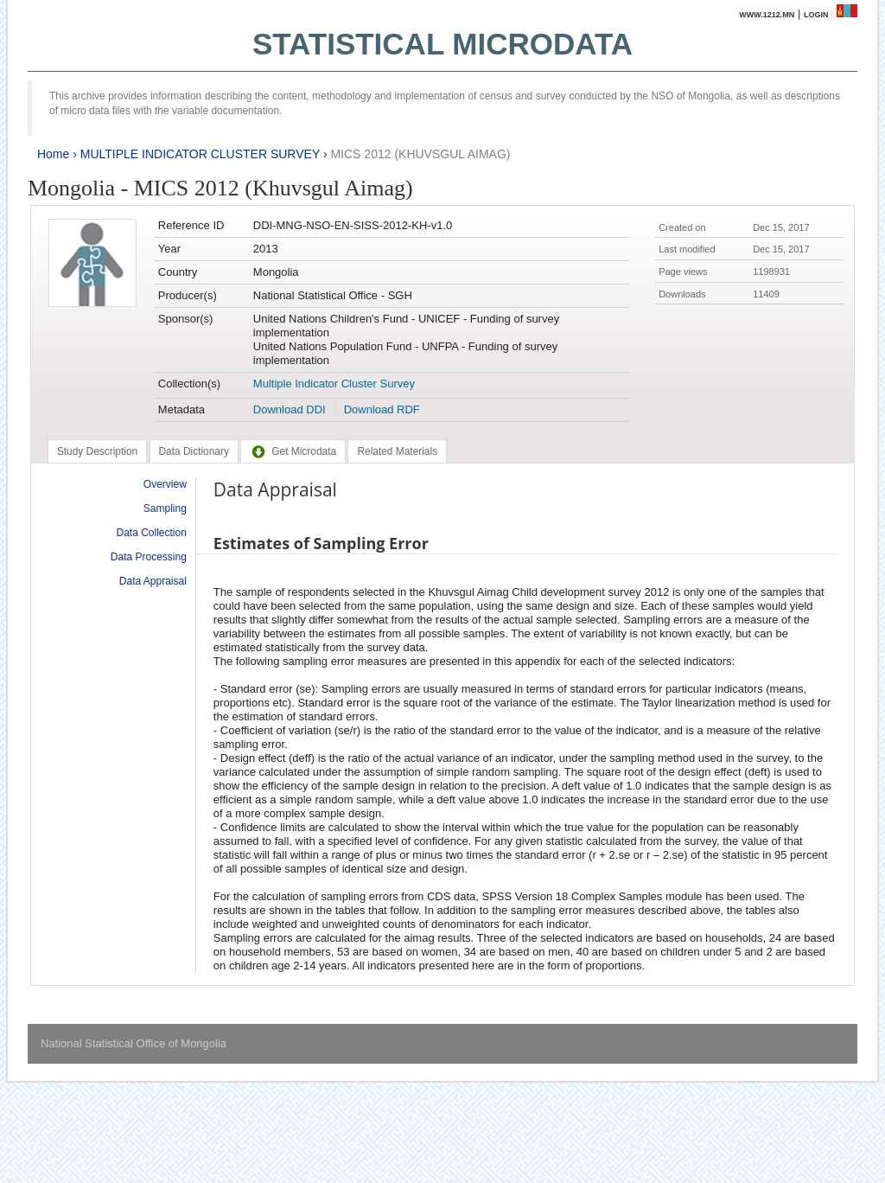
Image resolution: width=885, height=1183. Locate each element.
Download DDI (289, 409)
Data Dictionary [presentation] (194, 451)
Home (53, 154)
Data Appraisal (153, 581)
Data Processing (149, 557)
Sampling (165, 508)
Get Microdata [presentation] (293, 451)
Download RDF (382, 409)
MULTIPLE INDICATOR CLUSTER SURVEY (200, 154)
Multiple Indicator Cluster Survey (334, 383)
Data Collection (151, 533)
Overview (165, 484)
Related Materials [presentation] (397, 451)
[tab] (97, 451)
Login (816, 14)
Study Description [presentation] (97, 451)
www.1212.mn (766, 14)
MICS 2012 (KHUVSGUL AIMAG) (420, 154)
